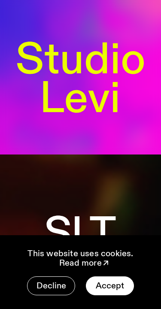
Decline (51, 285)
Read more (84, 263)
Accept (110, 285)
